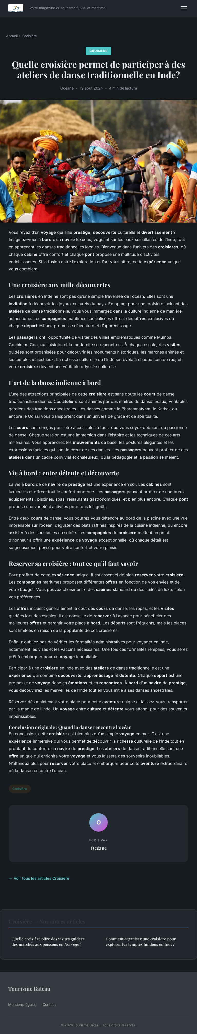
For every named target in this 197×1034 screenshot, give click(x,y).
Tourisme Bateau (29, 988)
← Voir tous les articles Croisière (39, 878)
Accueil (12, 36)
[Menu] (184, 8)
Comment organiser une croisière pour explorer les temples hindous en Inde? (141, 941)
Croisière (29, 36)
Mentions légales (22, 1004)
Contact (49, 1004)
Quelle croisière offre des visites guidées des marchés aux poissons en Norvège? (48, 941)
